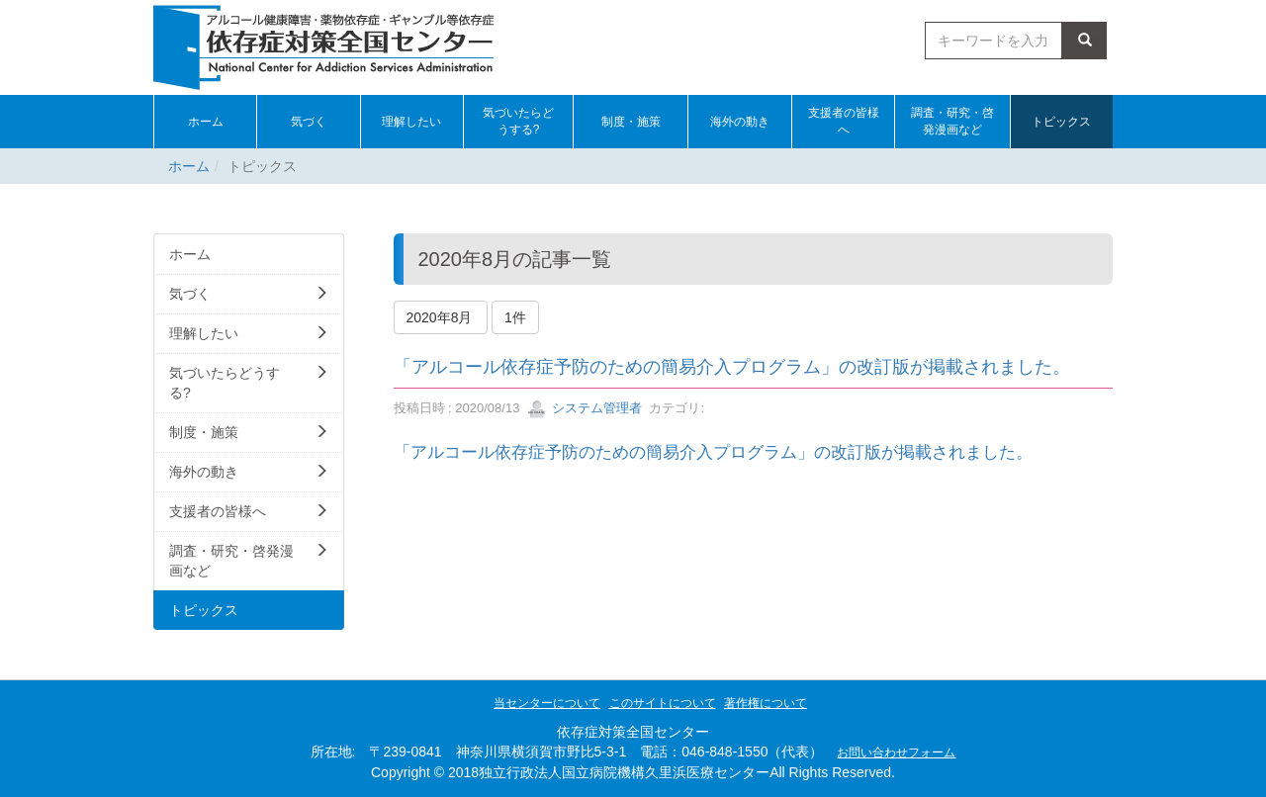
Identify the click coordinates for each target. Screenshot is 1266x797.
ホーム (189, 166)
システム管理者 (585, 407)
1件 (515, 317)
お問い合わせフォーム (896, 752)
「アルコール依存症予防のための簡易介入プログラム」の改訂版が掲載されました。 (732, 367)
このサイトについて (662, 703)
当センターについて (547, 703)
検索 (1085, 40)
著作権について (765, 703)
